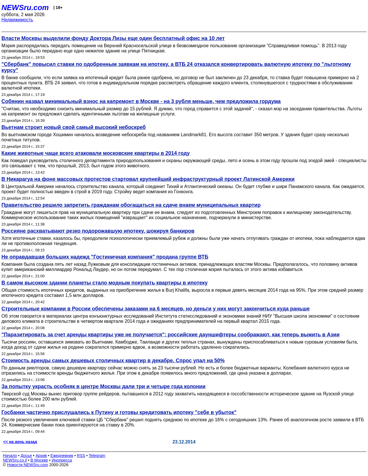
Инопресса (62, 460)
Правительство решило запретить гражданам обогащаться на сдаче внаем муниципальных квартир (130, 205)
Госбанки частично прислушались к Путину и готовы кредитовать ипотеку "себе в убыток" (118, 412)
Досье (26, 455)
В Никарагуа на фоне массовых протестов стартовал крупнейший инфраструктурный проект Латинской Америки (148, 179)
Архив (41, 455)
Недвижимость (17, 19)
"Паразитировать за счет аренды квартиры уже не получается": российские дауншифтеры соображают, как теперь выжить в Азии (170, 334)
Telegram (97, 455)
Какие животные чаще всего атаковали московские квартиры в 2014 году (95, 153)
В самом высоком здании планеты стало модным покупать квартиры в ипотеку (104, 283)
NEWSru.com (25, 7)
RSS (81, 455)
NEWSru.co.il (15, 460)
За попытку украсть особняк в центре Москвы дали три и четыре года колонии (103, 386)
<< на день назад (20, 441)
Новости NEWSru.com (27, 464)
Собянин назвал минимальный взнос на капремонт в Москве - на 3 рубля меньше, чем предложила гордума (141, 101)
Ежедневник (62, 455)
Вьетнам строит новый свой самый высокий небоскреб (73, 127)
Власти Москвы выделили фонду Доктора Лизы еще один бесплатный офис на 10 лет (113, 38)
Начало (10, 455)
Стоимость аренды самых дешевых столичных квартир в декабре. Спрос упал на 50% (113, 360)
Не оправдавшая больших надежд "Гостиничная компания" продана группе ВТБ (104, 257)
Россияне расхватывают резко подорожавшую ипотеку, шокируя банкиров (97, 231)
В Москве (39, 460)
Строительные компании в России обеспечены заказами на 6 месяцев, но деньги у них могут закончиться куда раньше (155, 309)
